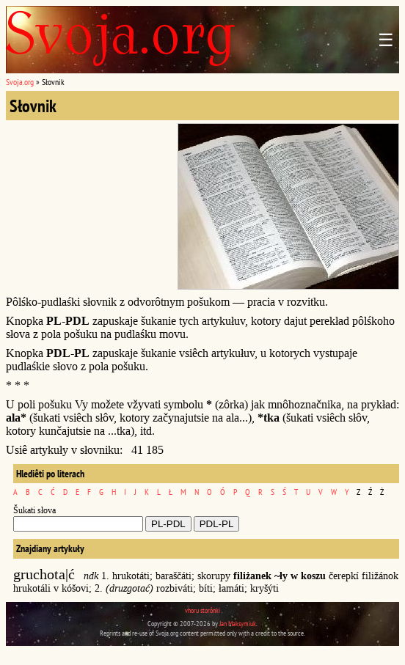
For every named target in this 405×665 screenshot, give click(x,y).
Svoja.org (20, 81)
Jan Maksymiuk (237, 623)
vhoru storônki (202, 610)
